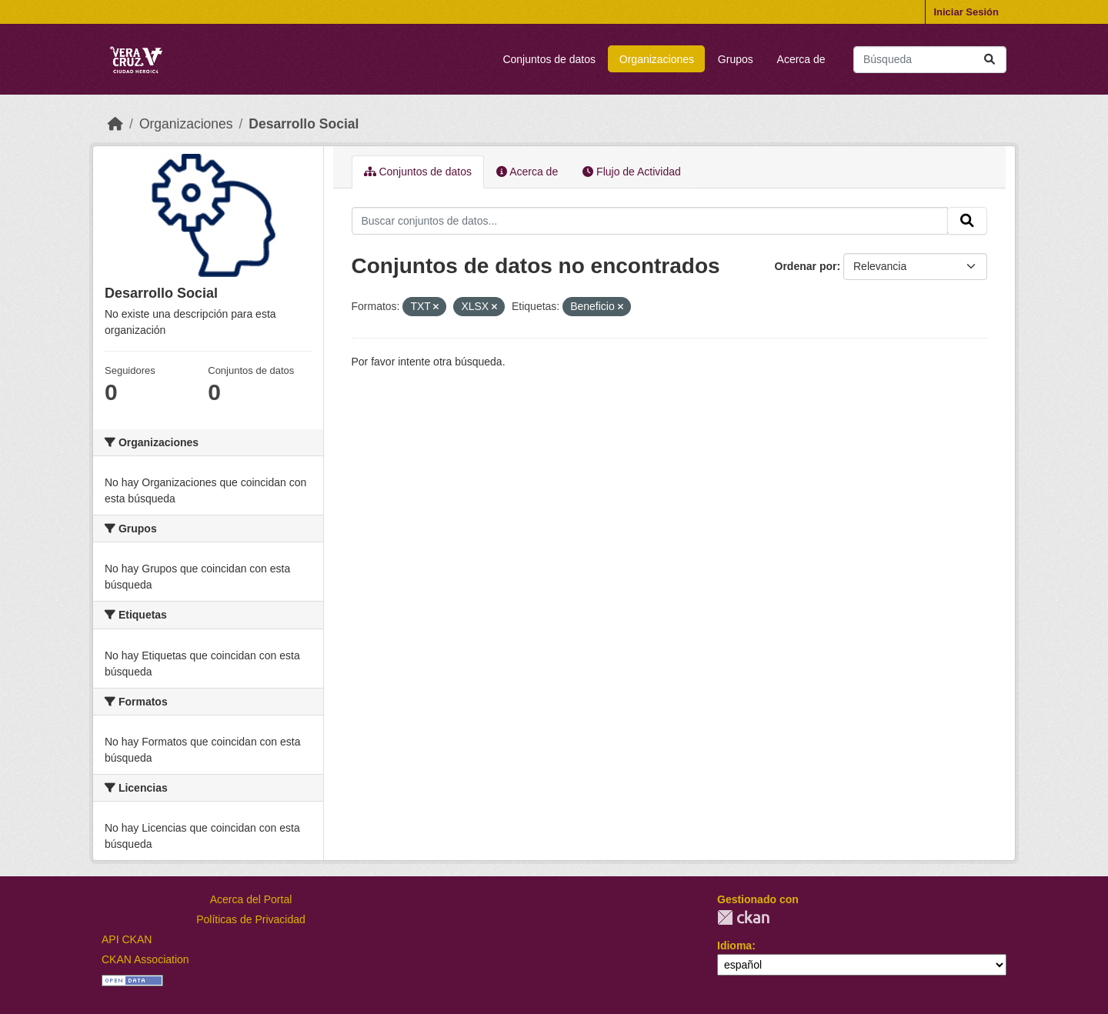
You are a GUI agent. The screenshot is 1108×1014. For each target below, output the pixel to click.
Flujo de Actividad (631, 171)
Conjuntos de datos (549, 59)
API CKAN (127, 939)
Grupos (735, 59)
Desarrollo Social (304, 124)
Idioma (734, 945)
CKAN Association (145, 959)
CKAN (743, 917)
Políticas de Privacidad (250, 919)
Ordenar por (806, 266)
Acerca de (801, 59)
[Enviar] (989, 59)
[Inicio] (115, 124)
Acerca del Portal (251, 899)
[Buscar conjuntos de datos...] (929, 59)
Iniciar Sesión (966, 12)
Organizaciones (656, 59)
